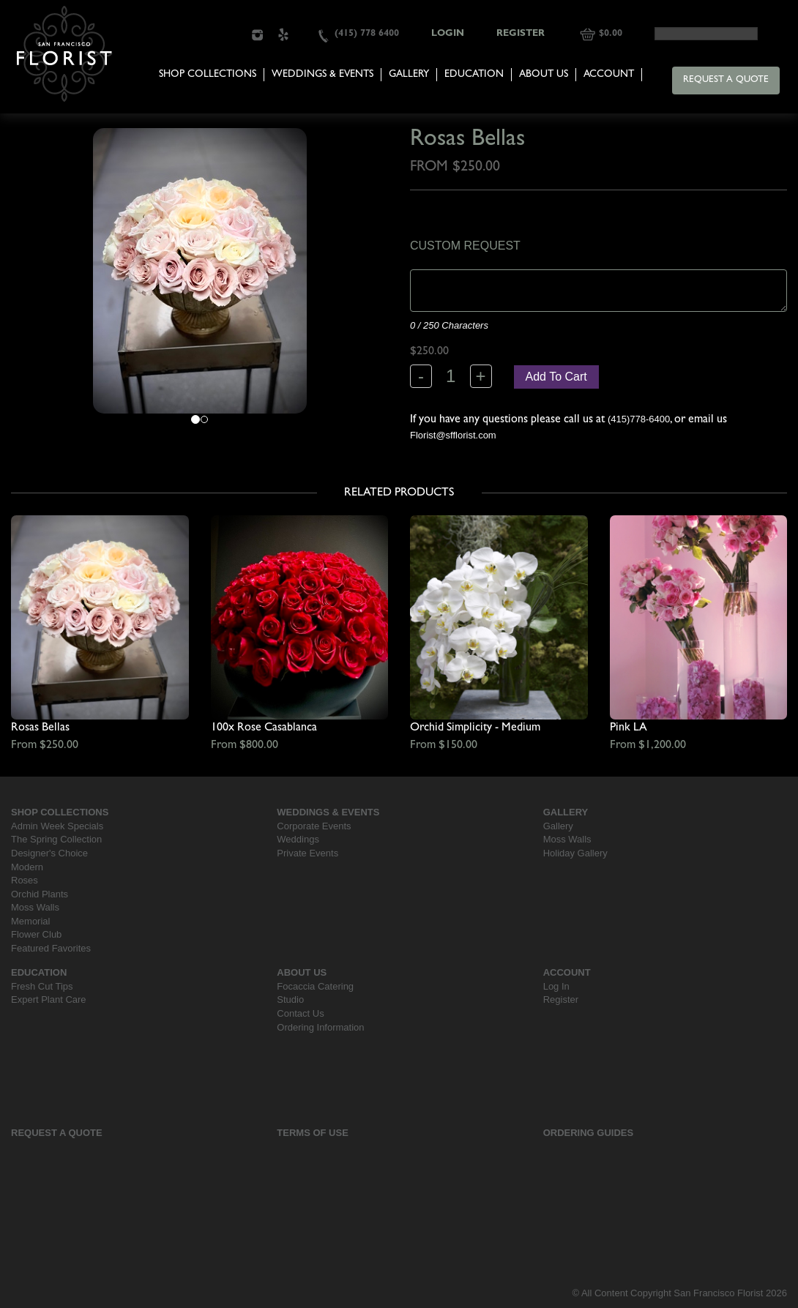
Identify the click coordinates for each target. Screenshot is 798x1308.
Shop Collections (207, 75)
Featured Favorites (51, 948)
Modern (27, 867)
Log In (556, 986)
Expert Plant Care (48, 999)
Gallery (409, 75)
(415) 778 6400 (367, 34)
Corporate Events (314, 826)
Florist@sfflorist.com (453, 435)
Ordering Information (320, 1027)
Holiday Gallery (575, 853)
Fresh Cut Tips (42, 986)
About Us (543, 75)
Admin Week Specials (57, 826)
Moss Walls (35, 907)
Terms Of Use (312, 1132)
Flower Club (36, 934)
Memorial (30, 921)
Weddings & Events (322, 75)
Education (474, 75)
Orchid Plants (39, 894)
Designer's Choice (49, 853)
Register (520, 34)
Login (447, 34)
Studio (290, 999)
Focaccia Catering (315, 986)
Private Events (307, 853)
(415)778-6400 (639, 419)
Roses (24, 880)
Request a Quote (726, 80)
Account (608, 75)
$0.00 (610, 34)
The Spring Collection (56, 839)
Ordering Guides (588, 1132)
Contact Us (300, 1013)
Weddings (298, 839)
